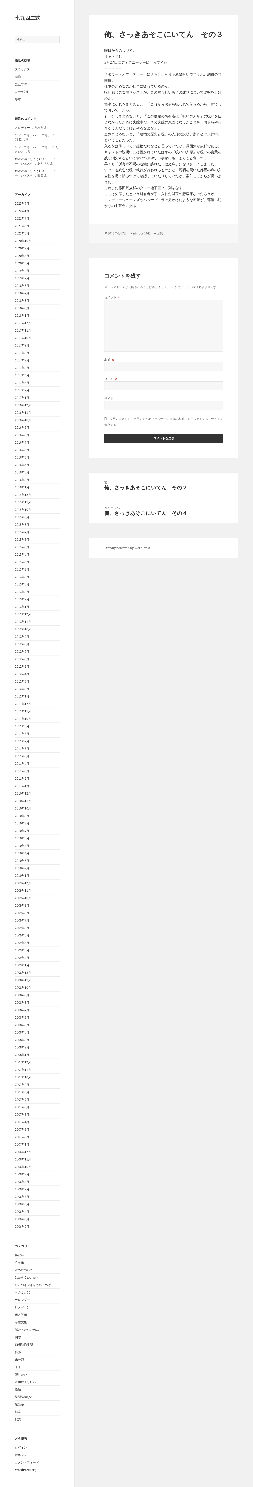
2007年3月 (22, 1129)
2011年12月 (23, 704)
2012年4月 (22, 674)
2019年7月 (22, 278)
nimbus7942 (141, 233)
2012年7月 (22, 652)
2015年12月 (23, 495)
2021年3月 (22, 233)
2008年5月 (22, 1025)
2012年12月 (23, 614)
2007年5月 (22, 1114)
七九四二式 (27, 17)
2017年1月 (22, 398)
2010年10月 (23, 808)
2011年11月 (23, 711)
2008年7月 (22, 1010)
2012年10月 (23, 629)
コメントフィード (27, 1462)
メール (111, 379)
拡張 (18, 1352)
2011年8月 (22, 734)
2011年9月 (22, 726)
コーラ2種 (22, 92)
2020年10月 (23, 241)
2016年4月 (22, 465)
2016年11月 (23, 413)
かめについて (24, 1270)
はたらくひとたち (27, 1277)
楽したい (21, 1374)
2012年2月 (22, 689)
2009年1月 (22, 965)
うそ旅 (19, 1262)
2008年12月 (23, 973)
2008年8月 (22, 1002)
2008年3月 (22, 1040)
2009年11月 (23, 890)
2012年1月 (22, 696)
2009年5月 (22, 935)
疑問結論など (24, 1397)
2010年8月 (22, 823)
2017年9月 (22, 345)
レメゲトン (22, 1307)
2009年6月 (22, 928)
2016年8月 (22, 435)
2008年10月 (23, 988)
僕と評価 (21, 1315)
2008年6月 (22, 1017)
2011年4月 (22, 764)
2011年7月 (22, 741)
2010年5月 (22, 846)
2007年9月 (22, 1085)
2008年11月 (23, 980)
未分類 (19, 1359)
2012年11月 (23, 622)
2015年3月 (22, 562)
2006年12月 (23, 1152)
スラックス (22, 69)
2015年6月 (22, 539)
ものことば (22, 1292)
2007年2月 (22, 1137)
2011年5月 (22, 756)
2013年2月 (22, 599)
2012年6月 (22, 659)
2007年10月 (23, 1077)
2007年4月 (22, 1122)
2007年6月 (22, 1107)
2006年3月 (22, 1219)
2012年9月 (22, 637)
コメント (112, 297)
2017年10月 (23, 338)
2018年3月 (22, 308)
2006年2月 (22, 1227)
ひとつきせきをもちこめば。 (34, 1285)
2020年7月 (22, 248)
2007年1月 (22, 1144)
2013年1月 (22, 607)
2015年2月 (22, 569)
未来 (18, 1367)
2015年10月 (23, 510)
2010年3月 (22, 861)
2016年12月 (23, 405)
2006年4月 (22, 1212)
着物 (18, 77)
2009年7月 (22, 920)
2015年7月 (22, 532)
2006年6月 (22, 1197)
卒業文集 (21, 1322)
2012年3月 (22, 681)
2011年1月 (22, 786)
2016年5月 (22, 457)
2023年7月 (22, 203)
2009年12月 (23, 883)
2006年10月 (23, 1167)
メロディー (22, 127)
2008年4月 (22, 1032)
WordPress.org (25, 1470)
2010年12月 (23, 793)
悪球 (18, 99)
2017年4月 (22, 375)
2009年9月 (22, 905)
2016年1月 (22, 487)
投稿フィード (24, 1455)
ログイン (21, 1447)
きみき (38, 127)
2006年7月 (22, 1189)
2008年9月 (22, 995)
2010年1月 (22, 876)
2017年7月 (22, 360)
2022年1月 (22, 211)
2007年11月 (23, 1070)
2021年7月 (22, 218)
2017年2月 (22, 390)
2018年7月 (22, 293)
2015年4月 (22, 554)
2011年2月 (22, 778)
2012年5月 (22, 666)
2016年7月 (22, 442)
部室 (18, 1412)
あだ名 (19, 1255)
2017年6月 (22, 368)
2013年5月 (22, 577)
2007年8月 (22, 1092)
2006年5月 (22, 1204)
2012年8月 (22, 644)
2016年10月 (23, 420)
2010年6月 (22, 838)
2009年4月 (22, 943)
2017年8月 (22, 353)
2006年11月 (23, 1159)
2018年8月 (22, 286)
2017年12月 (23, 323)
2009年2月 (22, 958)
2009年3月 (22, 950)
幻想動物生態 (24, 1345)
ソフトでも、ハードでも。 (33, 135)
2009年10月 (23, 898)
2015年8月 (22, 525)
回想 (18, 1337)
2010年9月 (22, 816)
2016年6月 (22, 450)
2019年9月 (22, 271)
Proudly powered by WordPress (127, 548)
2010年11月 (23, 801)
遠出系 (19, 1404)
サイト (109, 399)
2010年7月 (22, 831)
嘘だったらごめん (27, 1330)
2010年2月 (22, 868)
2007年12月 (23, 1062)
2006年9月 (22, 1174)
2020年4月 (22, 256)
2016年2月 (22, 480)
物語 (18, 1389)
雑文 (18, 1419)
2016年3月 (22, 472)
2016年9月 (22, 427)
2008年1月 (22, 1055)
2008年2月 (22, 1047)
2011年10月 (23, 719)
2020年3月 (22, 263)
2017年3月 (22, 383)
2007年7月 (22, 1100)
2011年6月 (22, 749)
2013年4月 (22, 584)
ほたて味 (21, 84)
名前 (109, 360)
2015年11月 (23, 502)
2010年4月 (22, 853)
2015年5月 (22, 547)
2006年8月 (22, 1182)
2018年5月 (22, 301)
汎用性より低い (25, 1382)
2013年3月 (22, 592)
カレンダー (22, 1300)
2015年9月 (22, 517)
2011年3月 (22, 771)
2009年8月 (22, 913)
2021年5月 (22, 226)
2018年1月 (22, 315)
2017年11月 (23, 330)
